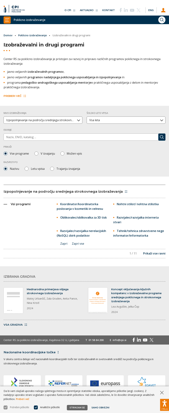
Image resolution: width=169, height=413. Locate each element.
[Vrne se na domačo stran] (15, 8)
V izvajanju (48, 153)
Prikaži (8, 146)
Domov (8, 35)
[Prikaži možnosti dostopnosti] (164, 404)
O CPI (68, 8)
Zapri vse (78, 244)
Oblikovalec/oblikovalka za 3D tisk (83, 217)
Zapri (63, 244)
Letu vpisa (38, 169)
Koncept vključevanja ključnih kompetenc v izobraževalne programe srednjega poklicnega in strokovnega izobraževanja (137, 296)
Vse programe (19, 153)
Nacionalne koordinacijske (33, 354)
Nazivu (14, 169)
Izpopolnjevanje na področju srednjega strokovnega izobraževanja (68, 191)
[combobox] (43, 120)
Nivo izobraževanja (15, 112)
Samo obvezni (101, 407)
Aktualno (87, 8)
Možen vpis (74, 153)
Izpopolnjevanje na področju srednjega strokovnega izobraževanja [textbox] (44, 120)
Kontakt (107, 8)
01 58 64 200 (97, 341)
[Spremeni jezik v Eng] (150, 8)
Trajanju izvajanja (68, 169)
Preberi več (22, 399)
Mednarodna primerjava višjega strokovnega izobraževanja (49, 292)
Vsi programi (17, 204)
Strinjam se (77, 407)
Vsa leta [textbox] (94, 120)
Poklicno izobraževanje (33, 35)
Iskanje (8, 129)
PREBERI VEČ (15, 95)
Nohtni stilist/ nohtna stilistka (138, 204)
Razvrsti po (11, 162)
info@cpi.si (121, 341)
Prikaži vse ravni (154, 254)
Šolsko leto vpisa (97, 112)
